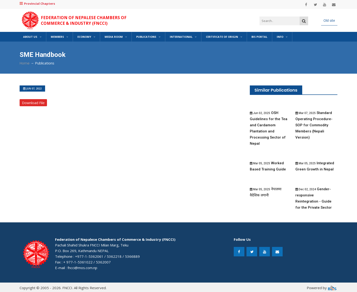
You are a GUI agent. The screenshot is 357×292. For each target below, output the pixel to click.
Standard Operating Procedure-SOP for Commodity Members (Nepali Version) (313, 125)
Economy (86, 36)
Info (282, 36)
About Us (32, 36)
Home (25, 63)
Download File (33, 102)
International (183, 36)
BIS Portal (259, 36)
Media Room (116, 36)
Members (59, 36)
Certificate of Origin (224, 36)
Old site (329, 20)
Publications (148, 36)
